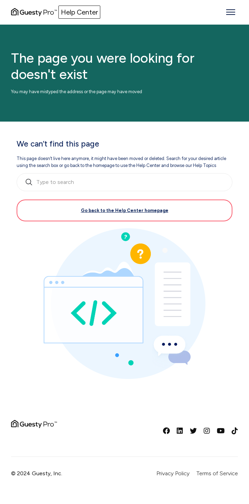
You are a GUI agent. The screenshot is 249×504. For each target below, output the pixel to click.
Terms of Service (217, 473)
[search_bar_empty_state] (124, 182)
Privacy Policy (173, 473)
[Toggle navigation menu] (230, 12)
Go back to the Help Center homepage (124, 210)
